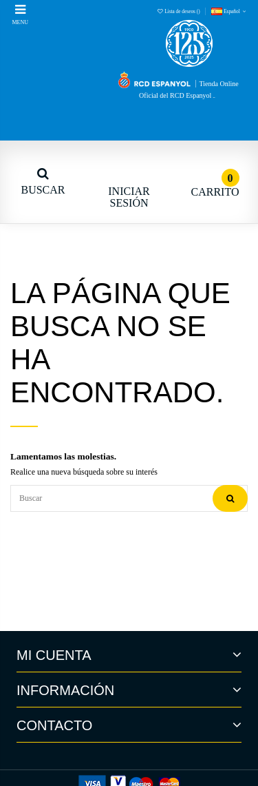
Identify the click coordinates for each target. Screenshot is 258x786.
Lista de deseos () (179, 11)
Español (229, 11)
